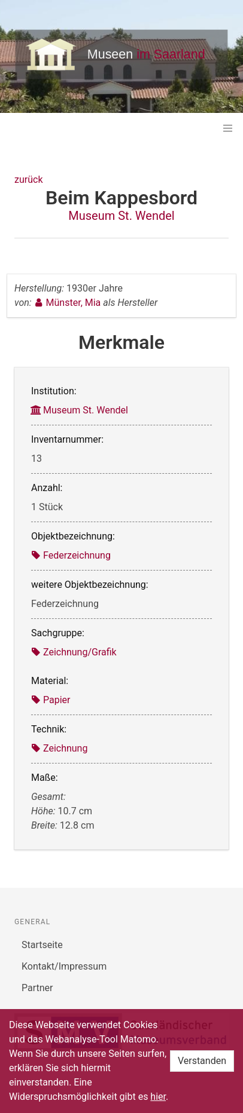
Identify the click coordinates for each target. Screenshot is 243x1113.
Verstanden (202, 1060)
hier (158, 1096)
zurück (28, 179)
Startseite (42, 945)
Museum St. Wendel (121, 216)
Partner (37, 988)
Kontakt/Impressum (64, 966)
